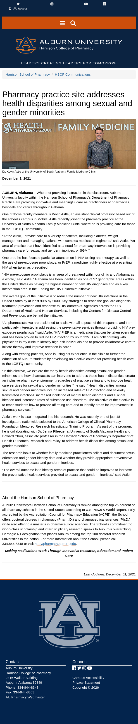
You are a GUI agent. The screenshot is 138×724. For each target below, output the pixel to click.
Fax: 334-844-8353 (20, 692)
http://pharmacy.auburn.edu (55, 544)
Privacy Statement (86, 682)
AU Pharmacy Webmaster (25, 697)
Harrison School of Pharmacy (28, 74)
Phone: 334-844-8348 (22, 687)
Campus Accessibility (88, 678)
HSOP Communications (73, 74)
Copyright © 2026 (85, 687)
